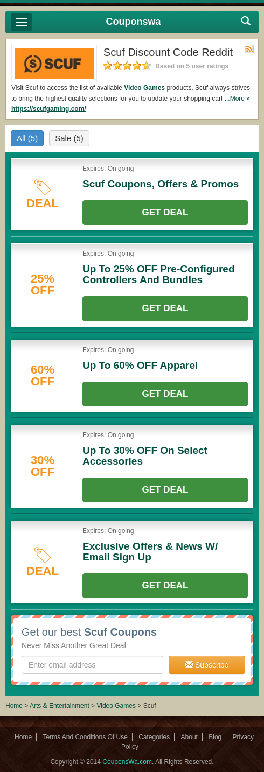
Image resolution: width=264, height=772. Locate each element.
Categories (154, 737)
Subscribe (206, 665)
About (189, 737)
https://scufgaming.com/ (48, 109)
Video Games (144, 88)
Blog (215, 737)
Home (14, 706)
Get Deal (165, 212)
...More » (237, 98)
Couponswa (133, 21)
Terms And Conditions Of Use (85, 737)
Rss (249, 49)
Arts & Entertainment (59, 706)
